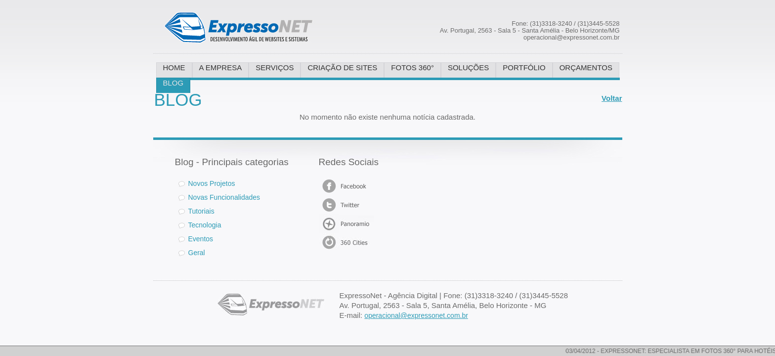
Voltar (612, 98)
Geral (196, 253)
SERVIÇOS (275, 67)
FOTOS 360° (412, 67)
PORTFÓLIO (524, 67)
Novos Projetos (206, 183)
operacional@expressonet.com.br (416, 315)
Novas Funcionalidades (224, 197)
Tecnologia (204, 225)
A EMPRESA (220, 67)
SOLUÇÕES (468, 67)
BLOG (173, 83)
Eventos (201, 239)
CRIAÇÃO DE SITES (342, 67)
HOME (174, 67)
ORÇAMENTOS (586, 67)
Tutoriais (201, 211)
